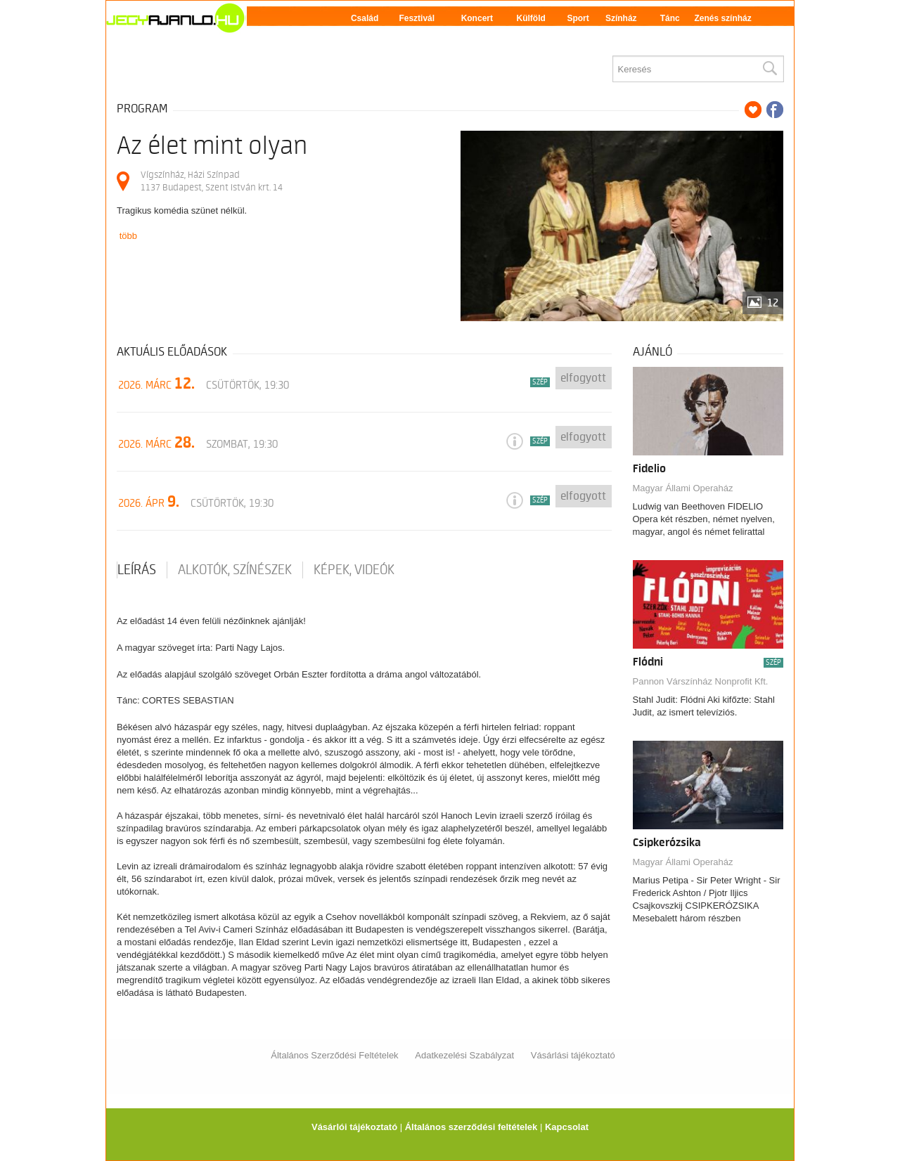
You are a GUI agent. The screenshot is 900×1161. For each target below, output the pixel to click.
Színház (621, 18)
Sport (578, 18)
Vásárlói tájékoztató (354, 1127)
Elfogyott (583, 378)
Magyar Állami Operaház (683, 488)
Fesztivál (417, 18)
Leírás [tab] (136, 570)
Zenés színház (722, 18)
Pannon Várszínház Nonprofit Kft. (701, 681)
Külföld (531, 18)
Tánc (670, 18)
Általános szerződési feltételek (471, 1127)
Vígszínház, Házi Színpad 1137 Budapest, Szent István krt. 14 (212, 181)
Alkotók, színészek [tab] (235, 570)
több (128, 236)
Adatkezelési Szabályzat (464, 1055)
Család (364, 18)
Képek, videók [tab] (354, 570)
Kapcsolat (567, 1127)
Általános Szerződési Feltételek (334, 1055)
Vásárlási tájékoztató (573, 1055)
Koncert (477, 18)
